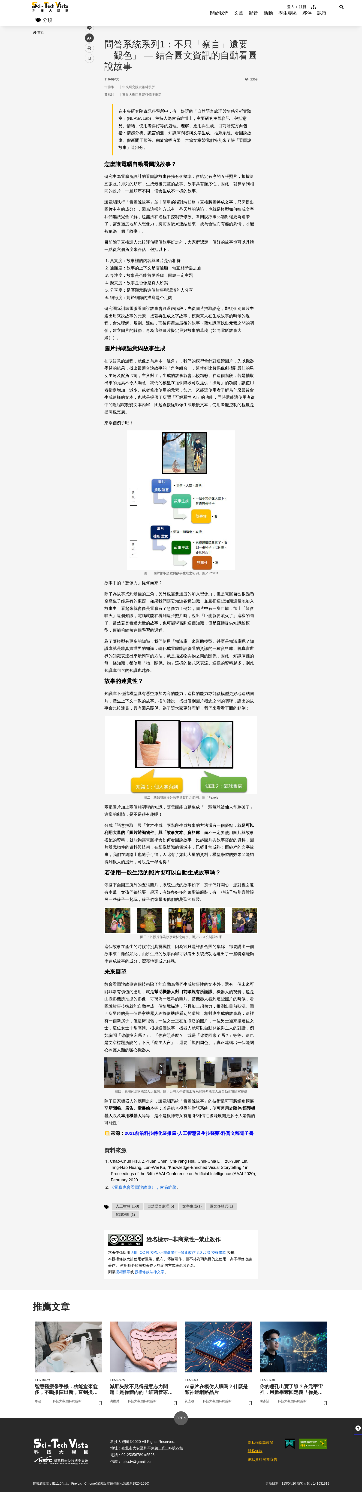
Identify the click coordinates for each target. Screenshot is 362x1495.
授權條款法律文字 (149, 1274)
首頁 (38, 34)
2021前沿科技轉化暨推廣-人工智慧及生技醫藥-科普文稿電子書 (189, 1134)
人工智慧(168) (127, 1208)
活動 (268, 20)
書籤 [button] (89, 139)
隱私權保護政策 (261, 1446)
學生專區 (287, 20)
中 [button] (89, 119)
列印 (89, 129)
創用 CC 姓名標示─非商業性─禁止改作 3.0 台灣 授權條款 (178, 1254)
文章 (238, 20)
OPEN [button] (181, 1421)
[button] (324, 7)
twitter (89, 99)
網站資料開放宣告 (262, 1462)
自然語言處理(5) (160, 1208)
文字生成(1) (192, 1208)
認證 (321, 20)
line (88, 109)
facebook (89, 88)
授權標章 (122, 1274)
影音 (253, 20)
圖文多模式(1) (221, 1208)
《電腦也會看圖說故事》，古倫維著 (143, 1188)
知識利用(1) (125, 1216)
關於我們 (219, 20)
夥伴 (307, 20)
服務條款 (255, 1454)
